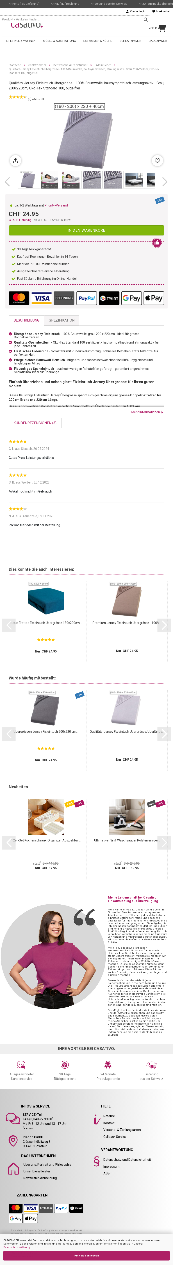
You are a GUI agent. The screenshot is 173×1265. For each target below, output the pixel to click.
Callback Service (115, 1136)
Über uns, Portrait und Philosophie (47, 1164)
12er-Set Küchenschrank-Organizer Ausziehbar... (46, 840)
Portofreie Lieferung (25, 3)
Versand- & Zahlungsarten (122, 1130)
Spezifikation (62, 320)
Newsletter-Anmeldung (40, 1178)
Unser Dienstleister (36, 1171)
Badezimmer (158, 40)
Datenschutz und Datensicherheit (127, 1159)
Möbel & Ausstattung (59, 40)
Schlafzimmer (130, 40)
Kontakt (108, 1123)
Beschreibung (26, 320)
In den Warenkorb (87, 230)
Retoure (109, 1116)
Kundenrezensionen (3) (35, 423)
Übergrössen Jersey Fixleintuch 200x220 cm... (46, 731)
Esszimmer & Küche (97, 40)
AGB (106, 1173)
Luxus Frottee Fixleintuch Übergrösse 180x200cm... (46, 623)
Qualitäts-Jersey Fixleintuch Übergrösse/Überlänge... (127, 731)
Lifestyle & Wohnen (21, 40)
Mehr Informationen (147, 412)
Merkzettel (161, 11)
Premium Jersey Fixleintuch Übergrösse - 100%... (127, 623)
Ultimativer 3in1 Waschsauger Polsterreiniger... (127, 840)
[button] (7, 182)
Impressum (111, 1166)
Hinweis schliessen (86, 1255)
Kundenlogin (136, 11)
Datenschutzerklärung (16, 1247)
